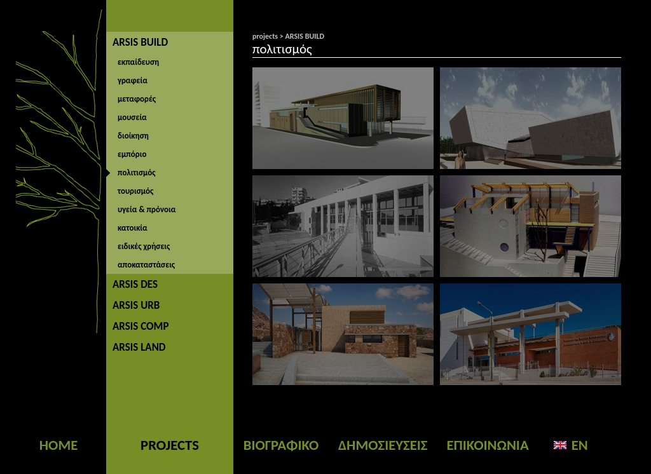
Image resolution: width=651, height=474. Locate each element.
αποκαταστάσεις (146, 264)
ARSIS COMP (140, 326)
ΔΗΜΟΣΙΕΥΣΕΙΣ (382, 445)
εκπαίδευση (138, 62)
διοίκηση (133, 135)
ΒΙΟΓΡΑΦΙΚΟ (281, 445)
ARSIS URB (136, 305)
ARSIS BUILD (140, 42)
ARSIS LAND (139, 347)
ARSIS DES (135, 284)
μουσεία (132, 117)
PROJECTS (169, 445)
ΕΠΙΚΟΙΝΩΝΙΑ (487, 445)
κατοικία (132, 228)
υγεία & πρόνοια (146, 209)
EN (580, 445)
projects (265, 36)
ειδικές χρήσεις (144, 246)
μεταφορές (137, 99)
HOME (58, 445)
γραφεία (132, 80)
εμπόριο (132, 154)
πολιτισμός (137, 172)
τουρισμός (135, 191)
